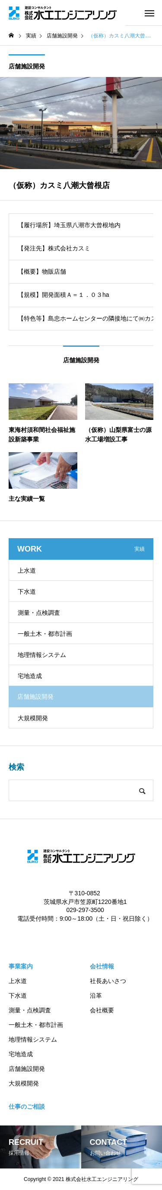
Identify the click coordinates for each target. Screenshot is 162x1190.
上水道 (27, 570)
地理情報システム (42, 654)
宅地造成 (30, 675)
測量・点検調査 (39, 612)
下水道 (27, 591)
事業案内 (21, 966)
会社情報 (102, 966)
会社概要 (102, 1010)
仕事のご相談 (27, 1106)
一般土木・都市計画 (45, 633)
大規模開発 (33, 718)
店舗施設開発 (27, 66)
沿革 (96, 995)
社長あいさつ (108, 980)
